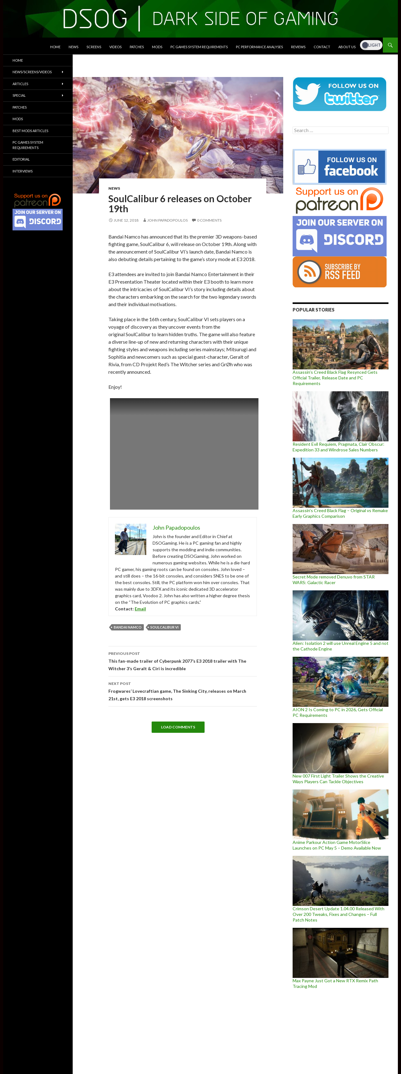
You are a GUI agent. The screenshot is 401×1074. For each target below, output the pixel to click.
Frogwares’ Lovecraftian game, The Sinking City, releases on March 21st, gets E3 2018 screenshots (182, 690)
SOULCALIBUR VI (164, 627)
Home (55, 47)
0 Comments (209, 220)
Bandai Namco (128, 627)
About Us (347, 47)
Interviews (23, 171)
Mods (157, 47)
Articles (20, 84)
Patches (137, 47)
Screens (93, 47)
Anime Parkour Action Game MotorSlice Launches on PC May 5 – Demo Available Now (337, 845)
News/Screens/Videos (32, 72)
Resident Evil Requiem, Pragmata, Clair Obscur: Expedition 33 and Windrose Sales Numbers (338, 446)
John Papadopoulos (167, 220)
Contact (322, 47)
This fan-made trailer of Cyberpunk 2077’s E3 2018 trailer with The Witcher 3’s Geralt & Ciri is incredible (182, 660)
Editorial (21, 159)
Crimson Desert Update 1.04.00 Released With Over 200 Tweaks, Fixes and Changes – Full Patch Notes (338, 914)
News (73, 47)
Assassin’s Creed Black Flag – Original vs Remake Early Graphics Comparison (340, 513)
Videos (115, 47)
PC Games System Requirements (199, 47)
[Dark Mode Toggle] (371, 45)
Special (19, 95)
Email (140, 608)
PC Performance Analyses (259, 47)
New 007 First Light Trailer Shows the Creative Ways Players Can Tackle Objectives (338, 778)
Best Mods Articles (30, 131)
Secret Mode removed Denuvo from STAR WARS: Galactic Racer (334, 579)
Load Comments (178, 727)
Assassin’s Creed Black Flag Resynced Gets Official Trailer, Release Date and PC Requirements (335, 377)
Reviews (298, 47)
